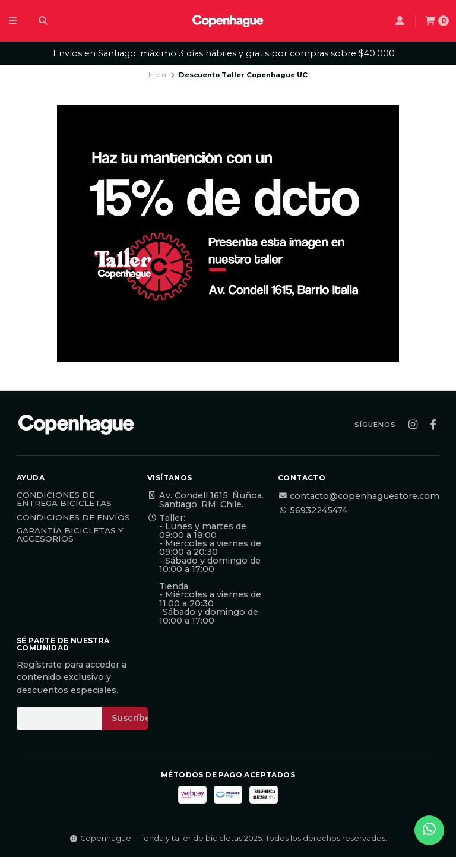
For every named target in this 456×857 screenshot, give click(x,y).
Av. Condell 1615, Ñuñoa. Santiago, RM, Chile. (205, 499)
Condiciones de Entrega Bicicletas (64, 499)
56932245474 (312, 510)
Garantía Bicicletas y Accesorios (70, 535)
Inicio (157, 75)
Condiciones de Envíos (73, 518)
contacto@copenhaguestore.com (358, 496)
